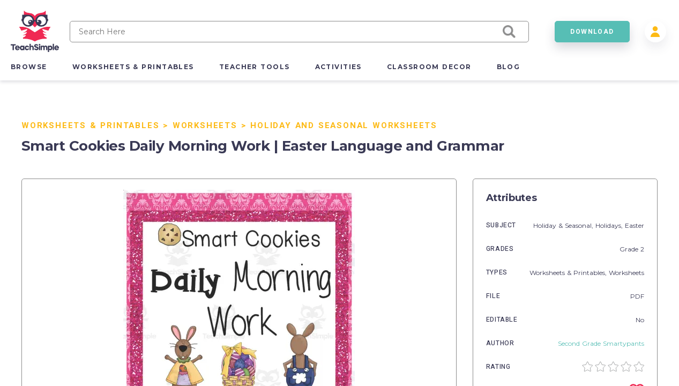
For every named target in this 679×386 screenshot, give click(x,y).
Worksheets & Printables (90, 125)
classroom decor (429, 67)
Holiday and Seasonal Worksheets (343, 125)
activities (338, 67)
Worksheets (205, 125)
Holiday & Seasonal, (564, 225)
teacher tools (254, 67)
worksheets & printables (133, 67)
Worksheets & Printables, (569, 273)
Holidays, (610, 225)
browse (29, 67)
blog (508, 67)
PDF (637, 296)
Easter (634, 225)
